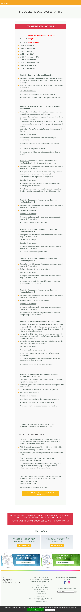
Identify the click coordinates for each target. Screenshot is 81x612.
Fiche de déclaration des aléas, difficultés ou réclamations (40, 582)
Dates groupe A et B (65, 562)
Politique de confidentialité (41, 587)
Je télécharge (25, 562)
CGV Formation (40, 585)
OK (75, 591)
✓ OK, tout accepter (35, 610)
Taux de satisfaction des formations (41, 579)
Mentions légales (41, 594)
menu (4, 3)
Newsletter (41, 596)
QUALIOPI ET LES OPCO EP (41, 577)
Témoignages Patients (41, 589)
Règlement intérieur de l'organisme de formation (41, 599)
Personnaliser (50, 610)
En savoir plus (24, 545)
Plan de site (41, 591)
